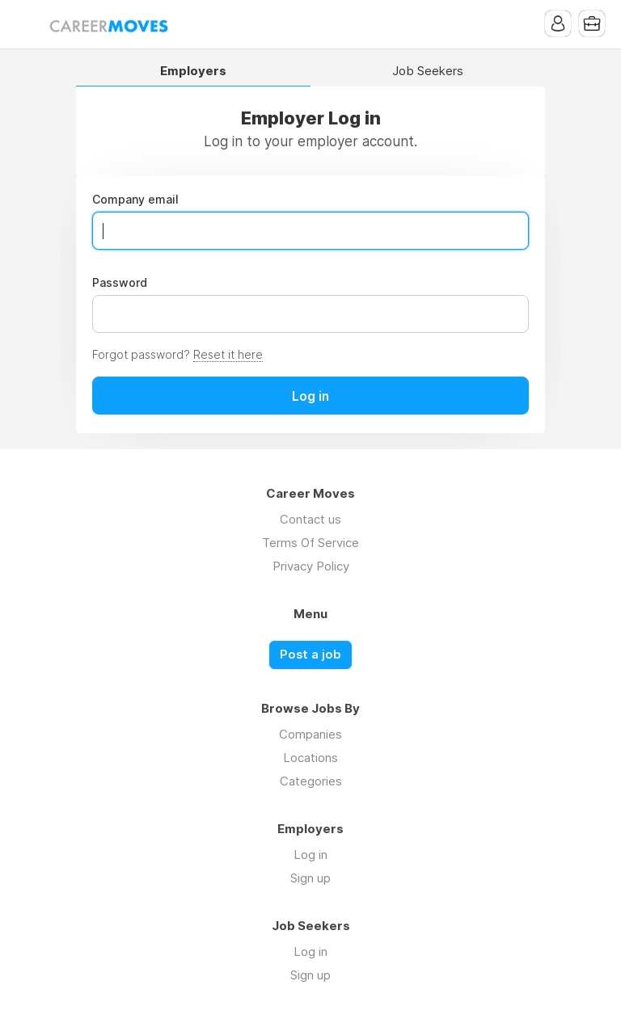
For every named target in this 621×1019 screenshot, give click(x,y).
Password (119, 282)
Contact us (310, 519)
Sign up (310, 878)
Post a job (310, 654)
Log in (310, 854)
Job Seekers (427, 71)
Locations (310, 757)
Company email (135, 199)
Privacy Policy (310, 566)
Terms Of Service (310, 542)
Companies (310, 734)
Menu (28, 24)
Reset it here (228, 354)
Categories (311, 781)
